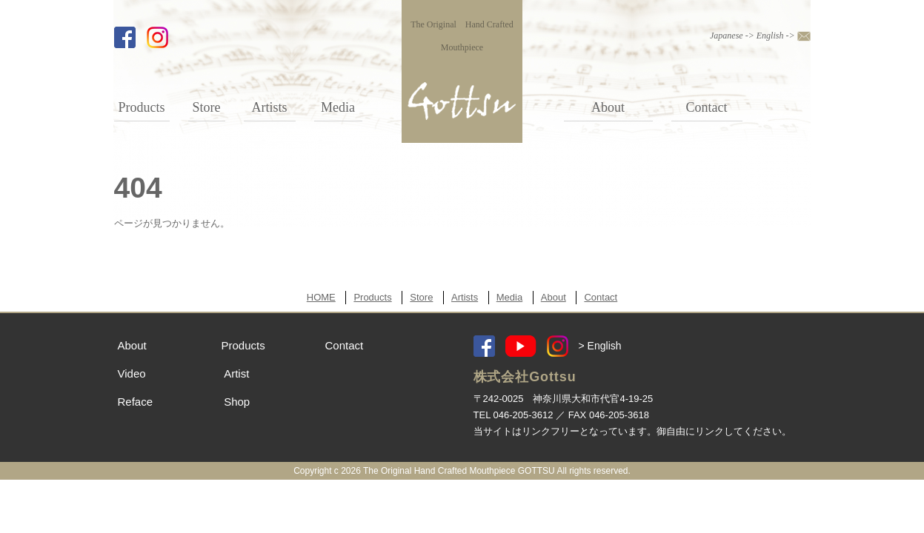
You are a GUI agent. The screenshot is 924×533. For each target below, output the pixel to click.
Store (207, 107)
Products (142, 107)
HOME (321, 297)
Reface (135, 401)
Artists (269, 107)
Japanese (726, 35)
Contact (707, 107)
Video (132, 373)
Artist (236, 373)
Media (338, 107)
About (608, 107)
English (770, 35)
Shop (237, 401)
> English (600, 346)
